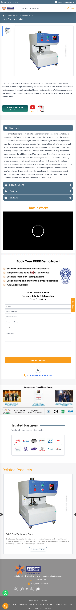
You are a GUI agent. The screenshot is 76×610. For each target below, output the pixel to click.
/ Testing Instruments (11, 15)
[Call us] (5, 606)
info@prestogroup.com (65, 2)
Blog (40, 604)
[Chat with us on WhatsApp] (5, 593)
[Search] (68, 8)
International (23, 604)
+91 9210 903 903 (9, 2)
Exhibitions (33, 604)
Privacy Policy (37, 608)
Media (52, 604)
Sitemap (28, 608)
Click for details (38, 549)
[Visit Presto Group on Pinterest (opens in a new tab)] (27, 589)
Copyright (47, 608)
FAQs (70, 604)
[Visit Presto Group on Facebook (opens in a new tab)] (16, 589)
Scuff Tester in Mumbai (26, 16)
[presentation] (23, 348)
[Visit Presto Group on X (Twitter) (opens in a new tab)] (22, 589)
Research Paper (61, 604)
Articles (45, 604)
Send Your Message (38, 360)
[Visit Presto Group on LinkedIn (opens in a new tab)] (32, 589)
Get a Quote (73, 305)
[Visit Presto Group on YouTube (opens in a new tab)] (38, 589)
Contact (14, 604)
